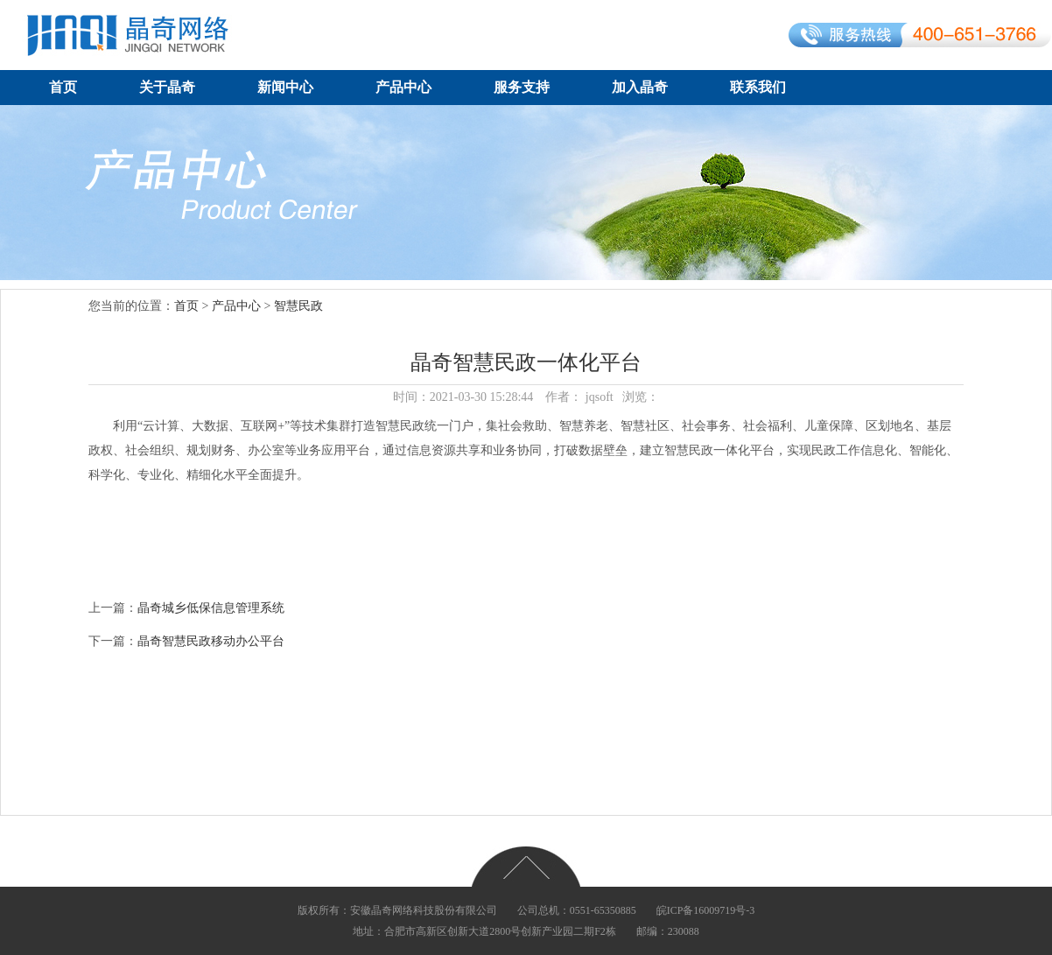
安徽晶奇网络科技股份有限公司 (423, 910)
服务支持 (522, 87)
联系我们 (758, 87)
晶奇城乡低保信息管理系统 (210, 607)
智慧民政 (298, 305)
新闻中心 (285, 87)
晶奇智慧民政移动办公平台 (210, 641)
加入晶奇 (640, 87)
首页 (63, 87)
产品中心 (403, 87)
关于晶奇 (167, 87)
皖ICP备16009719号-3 (705, 910)
